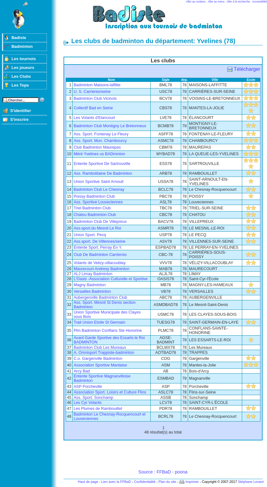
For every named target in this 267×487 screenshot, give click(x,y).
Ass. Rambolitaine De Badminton (103, 173)
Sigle (166, 80)
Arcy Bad (82, 371)
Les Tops (20, 85)
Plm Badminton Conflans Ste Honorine (108, 330)
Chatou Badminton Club (95, 214)
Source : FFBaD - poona (162, 471)
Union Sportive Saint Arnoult (98, 181)
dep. (184, 80)
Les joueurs (22, 67)
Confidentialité (144, 482)
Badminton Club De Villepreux (100, 221)
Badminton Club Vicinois (95, 98)
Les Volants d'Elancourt (94, 118)
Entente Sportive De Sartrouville (102, 163)
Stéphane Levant (251, 482)
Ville (215, 80)
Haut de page (88, 482)
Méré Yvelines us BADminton (99, 154)
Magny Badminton (90, 285)
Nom (111, 80)
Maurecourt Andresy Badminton (101, 269)
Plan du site (167, 482)
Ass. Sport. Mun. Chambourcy (100, 141)
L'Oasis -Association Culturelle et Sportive (110, 279)
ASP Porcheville (88, 386)
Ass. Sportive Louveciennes (98, 202)
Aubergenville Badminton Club (100, 297)
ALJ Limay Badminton (93, 274)
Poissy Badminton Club (94, 196)
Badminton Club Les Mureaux (100, 347)
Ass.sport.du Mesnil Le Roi (97, 228)
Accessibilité (259, 1)
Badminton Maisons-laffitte (97, 85)
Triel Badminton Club (92, 208)
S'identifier (20, 110)
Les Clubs (21, 76)
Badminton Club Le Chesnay (99, 189)
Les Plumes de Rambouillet (98, 408)
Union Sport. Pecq (90, 235)
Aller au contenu (196, 1)
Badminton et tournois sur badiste (165, 20)
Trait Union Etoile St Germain (99, 322)
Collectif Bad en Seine (93, 108)
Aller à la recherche (238, 1)
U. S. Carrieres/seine (92, 91)
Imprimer (192, 482)
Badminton (22, 46)
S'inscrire (19, 119)
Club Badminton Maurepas (97, 147)
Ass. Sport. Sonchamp (93, 397)
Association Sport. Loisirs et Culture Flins (110, 392)
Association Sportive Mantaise (100, 365)
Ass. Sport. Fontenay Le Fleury (101, 134)
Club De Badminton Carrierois (100, 254)
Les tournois (23, 58)
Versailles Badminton (92, 291)
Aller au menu (216, 1)
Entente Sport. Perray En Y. (98, 247)
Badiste (18, 37)
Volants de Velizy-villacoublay (99, 263)
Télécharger (247, 69)
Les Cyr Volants (88, 402)
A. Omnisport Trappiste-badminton (104, 352)
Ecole (251, 80)
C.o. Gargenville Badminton (98, 358)
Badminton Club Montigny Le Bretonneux (110, 126)
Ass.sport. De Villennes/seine (99, 241)
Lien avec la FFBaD (116, 482)
